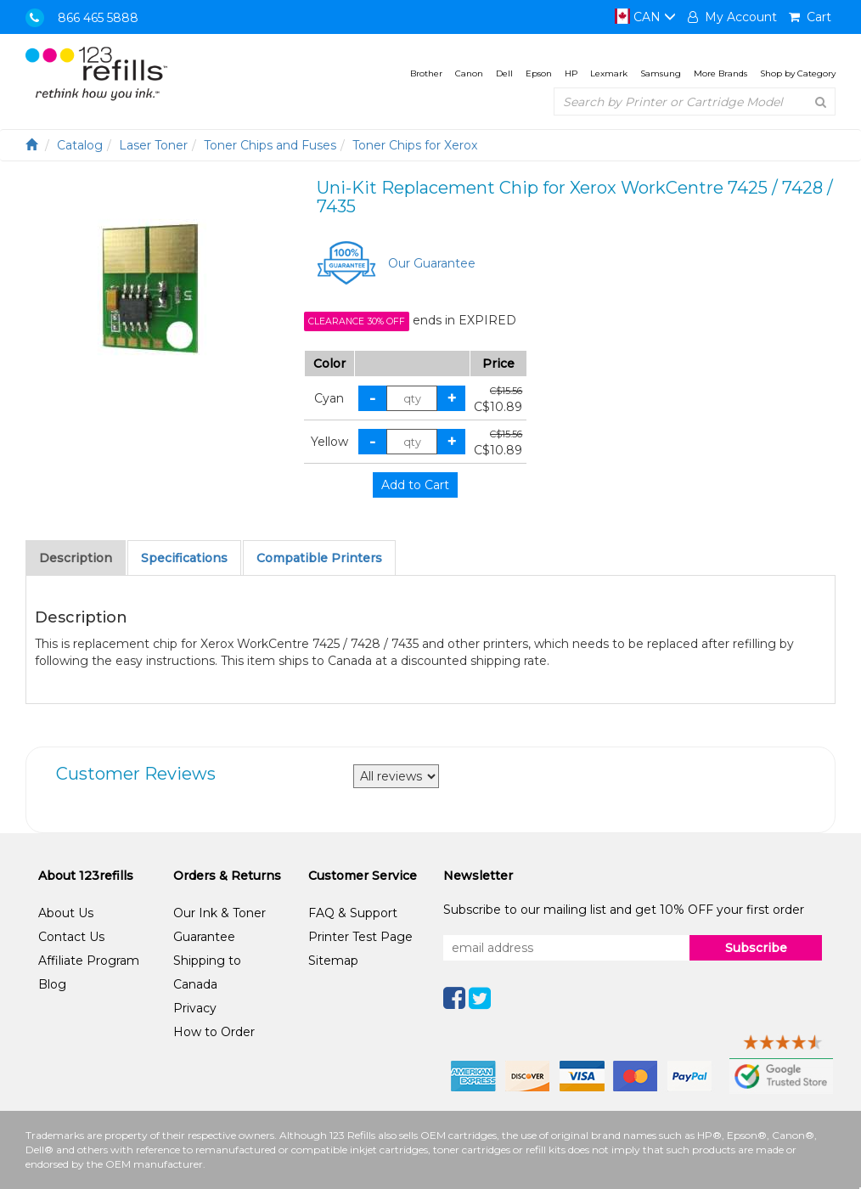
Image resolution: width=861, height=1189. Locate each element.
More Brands (720, 73)
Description (75, 558)
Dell (504, 73)
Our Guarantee (432, 263)
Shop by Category (798, 73)
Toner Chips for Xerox (414, 145)
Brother (426, 73)
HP (571, 73)
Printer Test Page (360, 936)
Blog (52, 984)
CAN (645, 17)
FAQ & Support (352, 913)
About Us (65, 913)
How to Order (214, 1032)
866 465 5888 (98, 17)
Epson (539, 73)
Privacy (195, 1008)
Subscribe (756, 947)
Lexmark (608, 73)
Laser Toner (153, 145)
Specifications (184, 558)
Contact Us (71, 936)
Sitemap (333, 960)
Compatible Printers (319, 558)
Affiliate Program (88, 960)
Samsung (660, 73)
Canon (469, 73)
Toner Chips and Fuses (270, 145)
